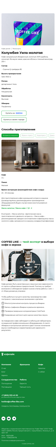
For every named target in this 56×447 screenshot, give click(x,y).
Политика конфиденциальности (13, 440)
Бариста (23, 383)
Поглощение (6, 383)
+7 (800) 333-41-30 (9, 395)
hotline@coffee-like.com (12, 402)
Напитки (41, 368)
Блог (3, 372)
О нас (3, 368)
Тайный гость (25, 387)
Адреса (4, 375)
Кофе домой (5, 49)
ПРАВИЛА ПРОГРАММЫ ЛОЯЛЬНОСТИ (15, 406)
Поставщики (6, 387)
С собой (41, 372)
